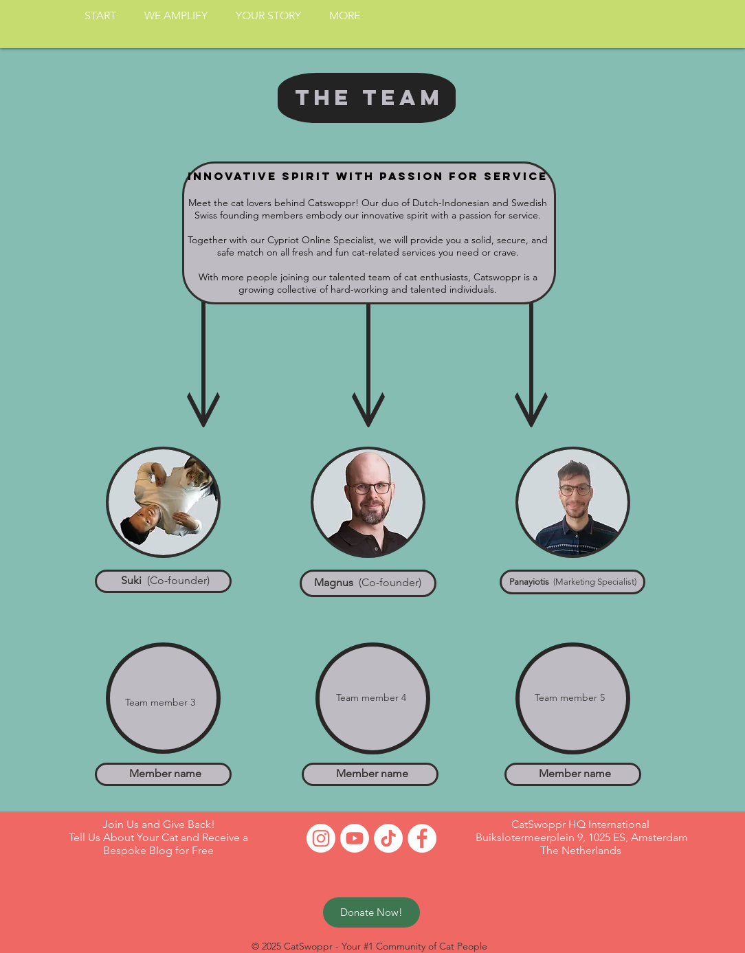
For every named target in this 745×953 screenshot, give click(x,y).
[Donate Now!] (371, 912)
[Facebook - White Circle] (422, 838)
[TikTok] (388, 838)
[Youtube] (354, 838)
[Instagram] (321, 838)
